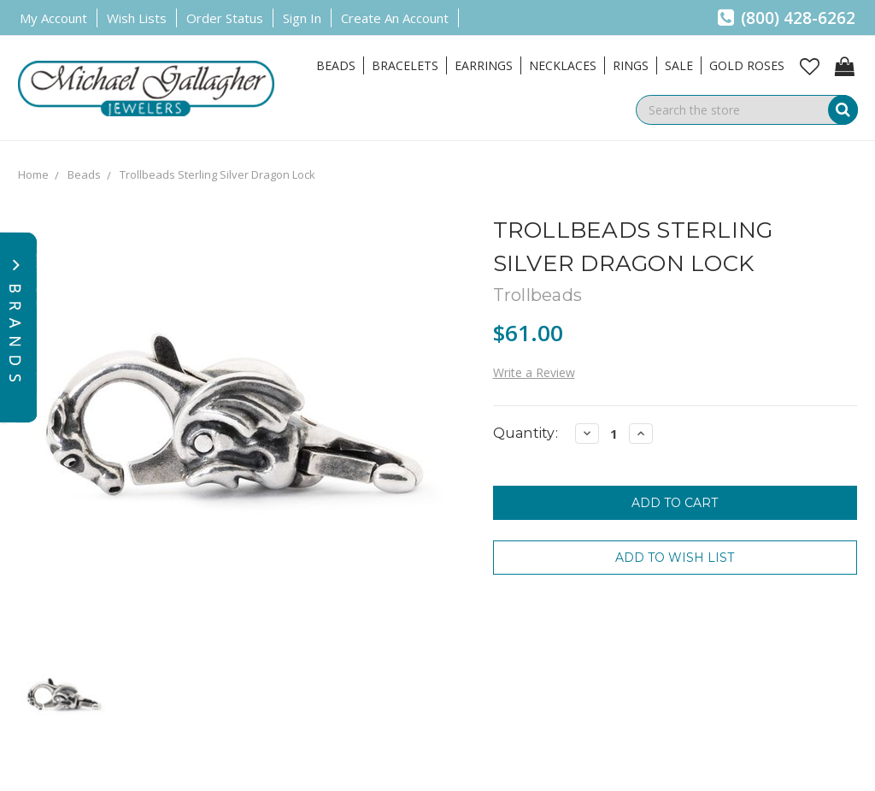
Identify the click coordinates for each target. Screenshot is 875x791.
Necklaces (562, 65)
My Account (53, 18)
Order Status (224, 18)
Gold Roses (746, 65)
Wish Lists (137, 18)
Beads (335, 65)
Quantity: (525, 433)
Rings (631, 65)
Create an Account (395, 18)
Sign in (302, 18)
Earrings (484, 65)
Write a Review (534, 372)
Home (33, 174)
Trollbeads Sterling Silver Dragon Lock (217, 174)
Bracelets (405, 65)
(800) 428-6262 (786, 18)
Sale (679, 65)
